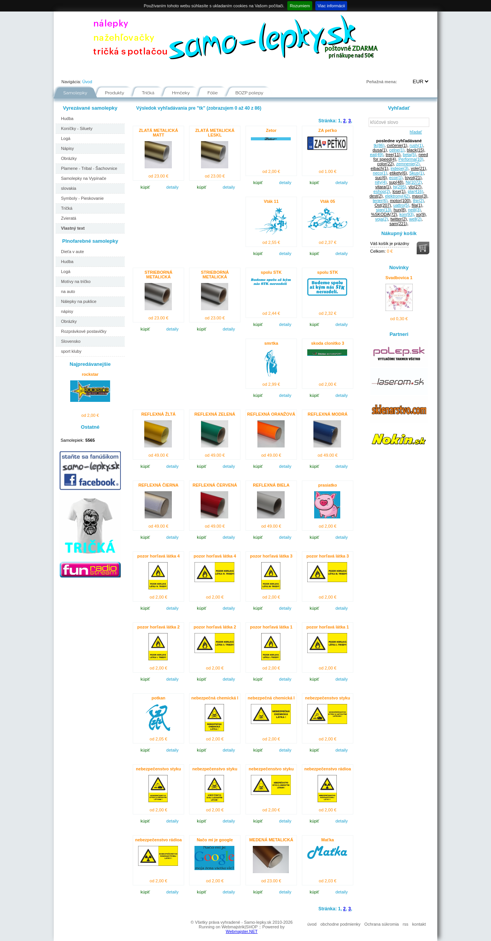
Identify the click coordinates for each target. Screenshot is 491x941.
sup (396, 182)
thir (418, 200)
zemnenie (408, 163)
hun (400, 209)
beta (409, 154)
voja (381, 219)
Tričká (148, 92)
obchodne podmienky (340, 924)
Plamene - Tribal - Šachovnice (89, 168)
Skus (416, 173)
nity (381, 182)
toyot (413, 177)
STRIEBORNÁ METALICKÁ (159, 274)
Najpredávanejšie (90, 364)
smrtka (271, 343)
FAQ (280, 70)
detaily (172, 187)
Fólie (215, 70)
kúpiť (145, 187)
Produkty (114, 92)
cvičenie (397, 145)
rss (406, 924)
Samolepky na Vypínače (83, 178)
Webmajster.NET (242, 931)
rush (416, 145)
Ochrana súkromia (381, 924)
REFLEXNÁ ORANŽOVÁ (271, 414)
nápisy (67, 311)
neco (380, 173)
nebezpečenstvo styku (327, 698)
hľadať (414, 132)
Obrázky (69, 158)
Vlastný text (73, 228)
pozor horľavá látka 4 (158, 556)
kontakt (419, 924)
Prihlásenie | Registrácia (406, 70)
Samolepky (75, 92)
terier (380, 200)
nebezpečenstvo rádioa (327, 769)
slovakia (68, 188)
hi (399, 186)
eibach (379, 168)
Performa (411, 159)
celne (397, 150)
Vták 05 (327, 201)
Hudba (67, 118)
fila (417, 205)
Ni (413, 182)
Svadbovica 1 (399, 277)
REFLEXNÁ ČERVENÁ (215, 485)
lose (398, 191)
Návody (183, 70)
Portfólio (100, 70)
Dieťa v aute (72, 251)
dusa (379, 150)
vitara (382, 186)
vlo (415, 186)
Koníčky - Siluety (76, 128)
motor (400, 200)
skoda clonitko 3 (327, 343)
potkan (158, 698)
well (415, 219)
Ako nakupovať (142, 70)
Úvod (67, 70)
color (385, 163)
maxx (419, 196)
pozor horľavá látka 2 (158, 627)
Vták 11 (271, 201)
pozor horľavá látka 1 (271, 627)
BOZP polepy (250, 92)
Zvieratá (68, 218)
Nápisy (67, 148)
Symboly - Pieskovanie (82, 198)
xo (421, 214)
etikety (398, 173)
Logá (65, 138)
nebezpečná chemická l (214, 698)
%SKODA (384, 214)
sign (383, 209)
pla (415, 191)
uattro (401, 205)
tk (379, 145)
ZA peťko (327, 130)
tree (393, 154)
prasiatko (327, 485)
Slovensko (71, 341)
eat (376, 154)
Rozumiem (300, 5)
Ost (382, 205)
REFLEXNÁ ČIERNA (158, 485)
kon (406, 214)
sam (398, 223)
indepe (399, 168)
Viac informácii (331, 5)
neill (414, 209)
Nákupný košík (399, 233)
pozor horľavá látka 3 (271, 556)
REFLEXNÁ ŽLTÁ (158, 414)
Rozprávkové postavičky (84, 331)
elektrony (397, 196)
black (415, 150)
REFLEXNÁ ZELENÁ (214, 414)
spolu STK (271, 272)
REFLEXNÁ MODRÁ (328, 414)
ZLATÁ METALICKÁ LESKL (214, 132)
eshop (382, 191)
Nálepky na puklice (78, 301)
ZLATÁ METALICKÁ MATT (158, 132)
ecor (396, 177)
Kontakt (311, 70)
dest (375, 196)
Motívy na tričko (76, 281)
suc (381, 177)
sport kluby (71, 351)
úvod (311, 924)
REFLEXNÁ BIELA (271, 485)
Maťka (327, 839)
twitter (398, 219)
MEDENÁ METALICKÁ (271, 839)
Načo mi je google (215, 839)
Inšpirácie (248, 70)
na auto (68, 291)
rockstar (90, 374)
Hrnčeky (181, 92)
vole (418, 168)
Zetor (271, 130)
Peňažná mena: (381, 81)
